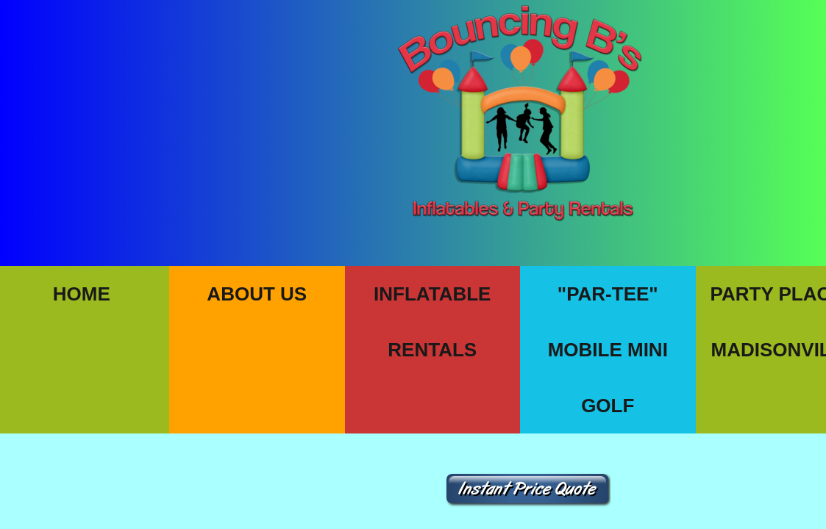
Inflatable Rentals (432, 322)
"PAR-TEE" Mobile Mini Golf (608, 350)
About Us (257, 294)
